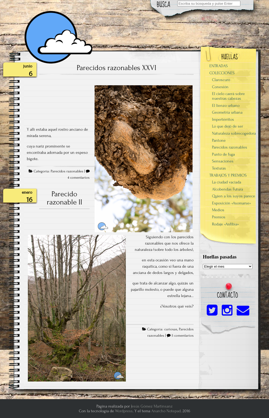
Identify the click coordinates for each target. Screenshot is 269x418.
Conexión (220, 86)
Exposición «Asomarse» (231, 203)
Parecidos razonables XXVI (116, 68)
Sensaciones (223, 161)
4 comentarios (79, 178)
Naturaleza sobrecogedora (234, 133)
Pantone (219, 140)
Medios (218, 210)
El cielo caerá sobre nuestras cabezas (228, 96)
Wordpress (124, 411)
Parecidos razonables (67, 171)
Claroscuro (221, 79)
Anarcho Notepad (166, 411)
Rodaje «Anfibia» (225, 224)
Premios (218, 217)
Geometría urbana (227, 112)
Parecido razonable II (64, 198)
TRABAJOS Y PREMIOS (228, 175)
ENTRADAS (218, 66)
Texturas (219, 168)
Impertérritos (223, 119)
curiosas (170, 329)
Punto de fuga (223, 154)
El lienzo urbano (226, 105)
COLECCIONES (222, 73)
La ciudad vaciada (226, 182)
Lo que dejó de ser (227, 126)
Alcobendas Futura (227, 189)
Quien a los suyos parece (233, 196)
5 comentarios (183, 336)
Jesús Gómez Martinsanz (152, 406)
